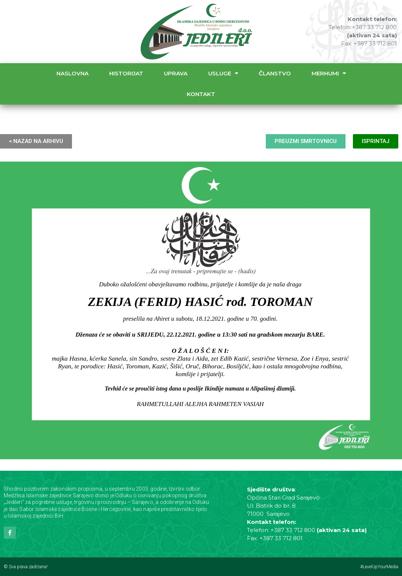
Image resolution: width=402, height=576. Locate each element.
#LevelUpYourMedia (379, 566)
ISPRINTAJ (375, 141)
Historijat (126, 73)
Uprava (176, 73)
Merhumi (329, 73)
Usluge (223, 73)
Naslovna (72, 73)
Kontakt (201, 94)
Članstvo (275, 73)
